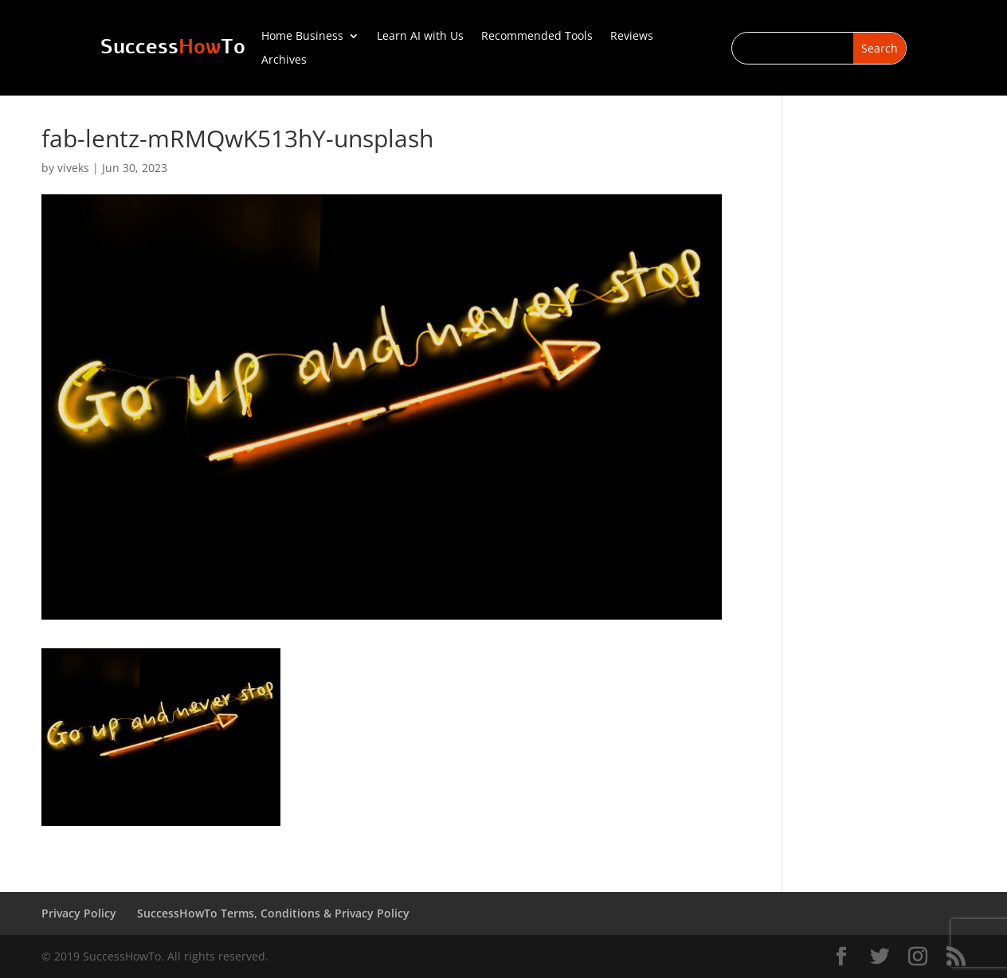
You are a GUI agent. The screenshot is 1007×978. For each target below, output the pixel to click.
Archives (284, 60)
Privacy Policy (78, 913)
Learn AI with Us (420, 36)
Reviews (631, 36)
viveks (73, 167)
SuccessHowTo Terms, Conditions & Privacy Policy (273, 913)
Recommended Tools (537, 36)
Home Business (302, 36)
